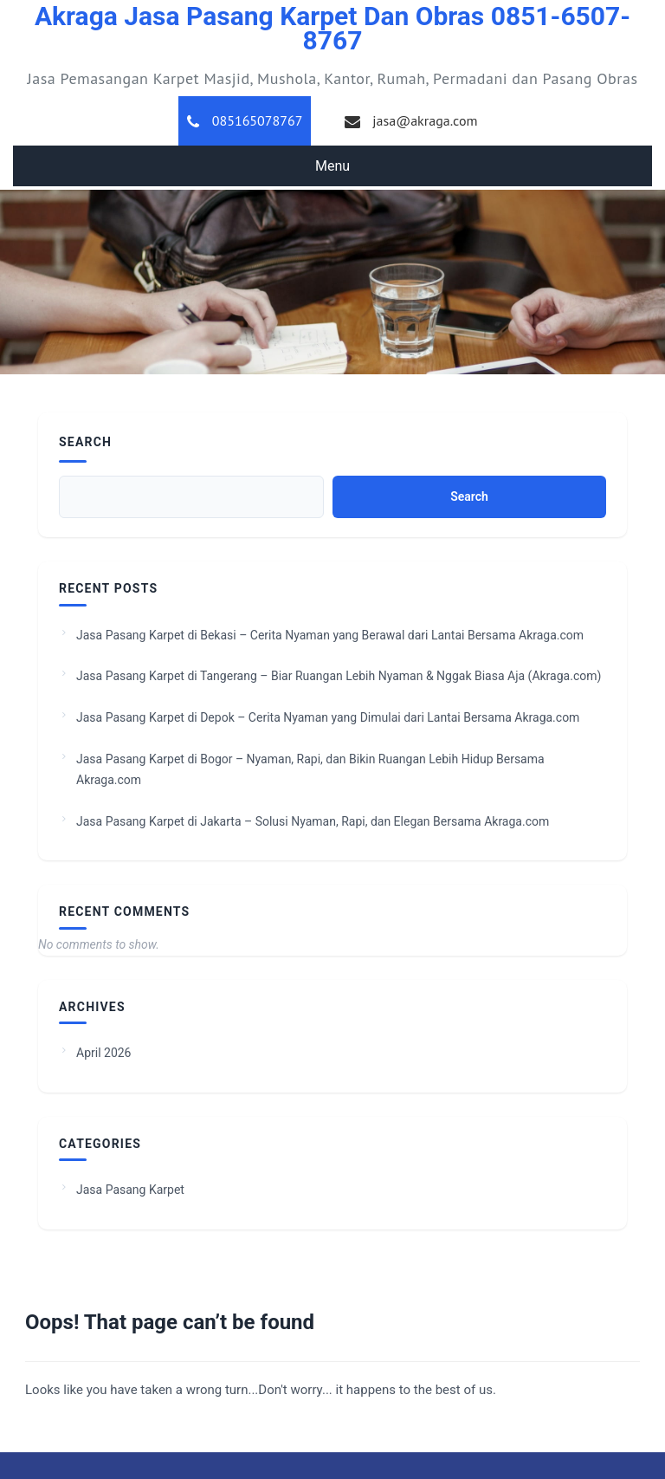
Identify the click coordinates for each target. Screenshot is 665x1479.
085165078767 (257, 120)
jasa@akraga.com (424, 120)
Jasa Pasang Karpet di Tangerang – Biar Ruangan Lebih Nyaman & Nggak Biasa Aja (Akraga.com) (338, 676)
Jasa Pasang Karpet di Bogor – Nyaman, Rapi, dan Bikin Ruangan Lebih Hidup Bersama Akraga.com (310, 769)
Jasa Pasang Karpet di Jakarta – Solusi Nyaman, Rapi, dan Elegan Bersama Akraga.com (312, 821)
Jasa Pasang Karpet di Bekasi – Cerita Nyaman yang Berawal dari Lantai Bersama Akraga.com (330, 635)
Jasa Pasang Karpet (130, 1190)
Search (85, 442)
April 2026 (104, 1053)
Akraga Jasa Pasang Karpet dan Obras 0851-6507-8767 (332, 28)
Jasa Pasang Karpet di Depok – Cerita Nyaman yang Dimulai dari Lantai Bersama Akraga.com (327, 717)
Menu (332, 166)
